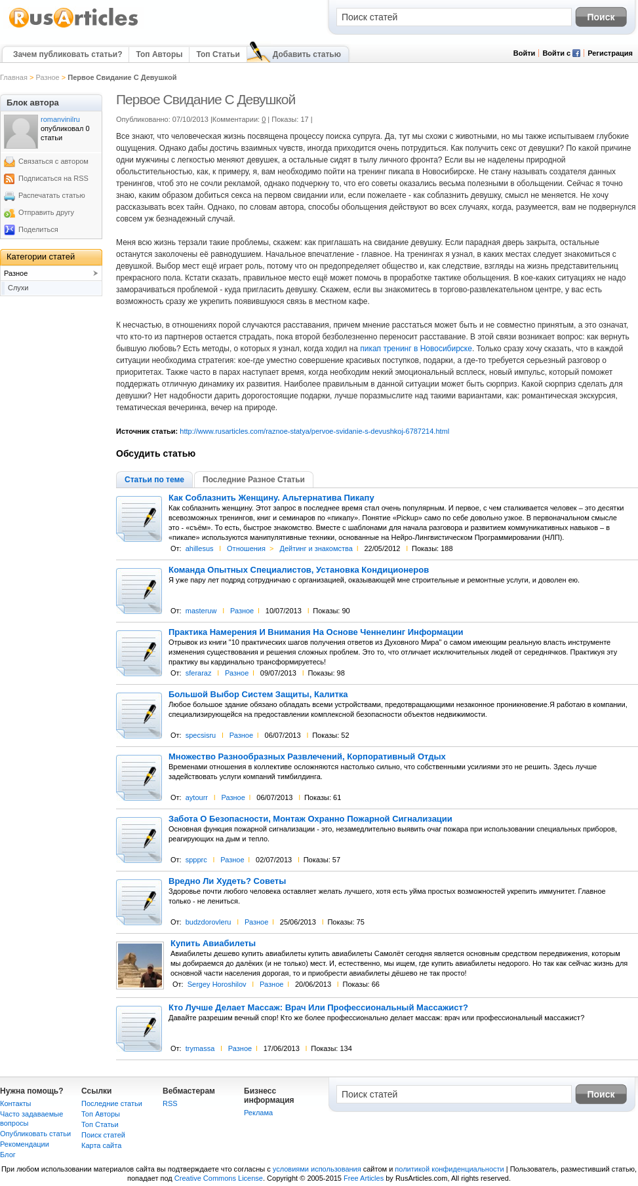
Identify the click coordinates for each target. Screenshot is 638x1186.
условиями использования (317, 1169)
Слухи (18, 288)
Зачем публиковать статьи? (67, 54)
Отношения (246, 548)
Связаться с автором (53, 161)
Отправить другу (46, 212)
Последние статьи (111, 1103)
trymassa (200, 1048)
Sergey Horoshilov (217, 984)
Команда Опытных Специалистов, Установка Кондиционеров (299, 570)
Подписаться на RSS (53, 178)
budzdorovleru (208, 922)
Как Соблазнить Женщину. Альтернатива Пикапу (271, 498)
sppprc (196, 860)
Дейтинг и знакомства (315, 548)
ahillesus (200, 548)
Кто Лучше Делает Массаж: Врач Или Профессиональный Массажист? (318, 1007)
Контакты (15, 1103)
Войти (524, 53)
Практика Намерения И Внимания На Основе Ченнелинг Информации (316, 632)
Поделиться (38, 229)
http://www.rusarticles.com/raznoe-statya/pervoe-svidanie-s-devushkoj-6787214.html (314, 431)
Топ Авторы (159, 54)
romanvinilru (60, 119)
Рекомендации (24, 1144)
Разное (47, 77)
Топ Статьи (217, 54)
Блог (8, 1154)
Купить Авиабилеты (213, 943)
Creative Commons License (218, 1178)
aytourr (197, 797)
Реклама (258, 1113)
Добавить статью (307, 54)
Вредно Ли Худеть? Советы (227, 881)
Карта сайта (101, 1145)
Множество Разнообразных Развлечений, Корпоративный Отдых (307, 756)
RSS (170, 1103)
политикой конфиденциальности (449, 1169)
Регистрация (610, 53)
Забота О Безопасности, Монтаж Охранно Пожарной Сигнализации (310, 819)
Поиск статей (103, 1135)
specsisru (201, 735)
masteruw (201, 611)
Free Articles (364, 1178)
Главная (14, 77)
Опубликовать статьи (35, 1134)
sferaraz (199, 673)
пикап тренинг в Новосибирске (416, 348)
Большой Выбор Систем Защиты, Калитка (258, 694)
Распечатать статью (51, 195)
